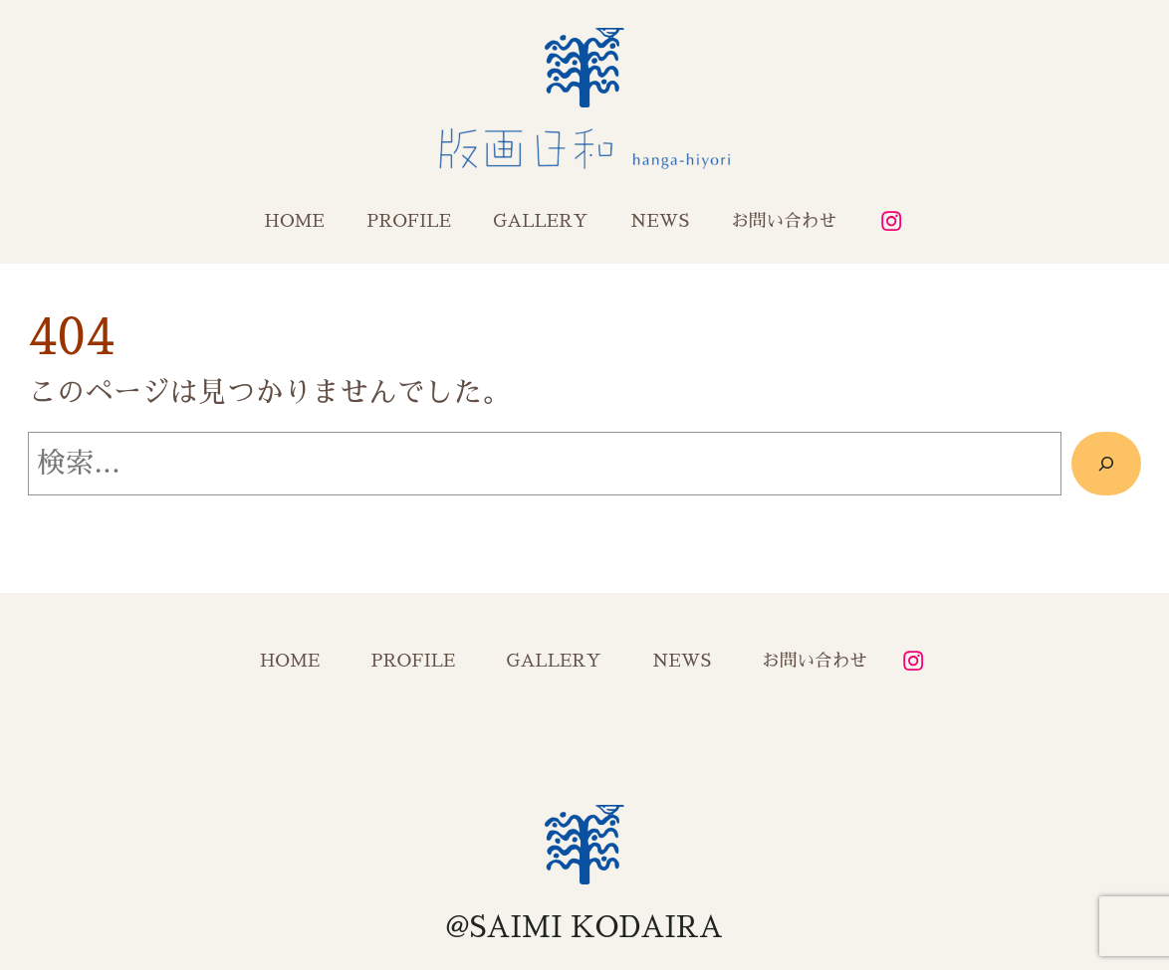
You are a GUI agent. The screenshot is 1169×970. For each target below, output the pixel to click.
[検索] (1106, 463)
